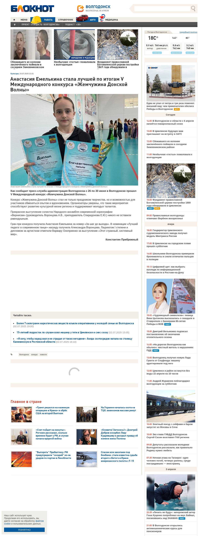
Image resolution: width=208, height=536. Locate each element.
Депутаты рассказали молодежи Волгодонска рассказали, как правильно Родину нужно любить (170, 447)
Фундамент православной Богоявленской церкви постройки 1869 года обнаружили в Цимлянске (169, 202)
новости (43, 354)
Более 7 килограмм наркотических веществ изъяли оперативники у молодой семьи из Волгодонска (75, 323)
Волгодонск (24, 354)
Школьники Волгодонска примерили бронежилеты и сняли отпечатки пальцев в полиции (170, 256)
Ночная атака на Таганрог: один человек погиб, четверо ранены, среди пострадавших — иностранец (168, 460)
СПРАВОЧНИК (65, 19)
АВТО (86, 19)
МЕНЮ (24, 19)
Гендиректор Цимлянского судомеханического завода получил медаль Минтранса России (167, 233)
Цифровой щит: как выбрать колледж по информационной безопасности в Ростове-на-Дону (166, 269)
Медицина (109, 19)
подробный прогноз (188, 32)
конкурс (34, 354)
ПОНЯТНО (24, 529)
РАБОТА (41, 19)
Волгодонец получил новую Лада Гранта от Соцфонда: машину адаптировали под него (169, 360)
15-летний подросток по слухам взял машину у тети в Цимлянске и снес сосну (62, 332)
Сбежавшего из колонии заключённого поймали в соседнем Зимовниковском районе (167, 144)
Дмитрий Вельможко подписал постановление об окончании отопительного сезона (167, 334)
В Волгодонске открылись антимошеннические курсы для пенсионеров (164, 528)
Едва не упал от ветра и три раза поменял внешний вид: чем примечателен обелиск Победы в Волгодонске (170, 106)
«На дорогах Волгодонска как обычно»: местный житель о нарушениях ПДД (170, 347)
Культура (15, 74)
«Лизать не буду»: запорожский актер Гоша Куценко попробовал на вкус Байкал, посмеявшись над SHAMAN (171, 515)
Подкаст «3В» (73, 24)
